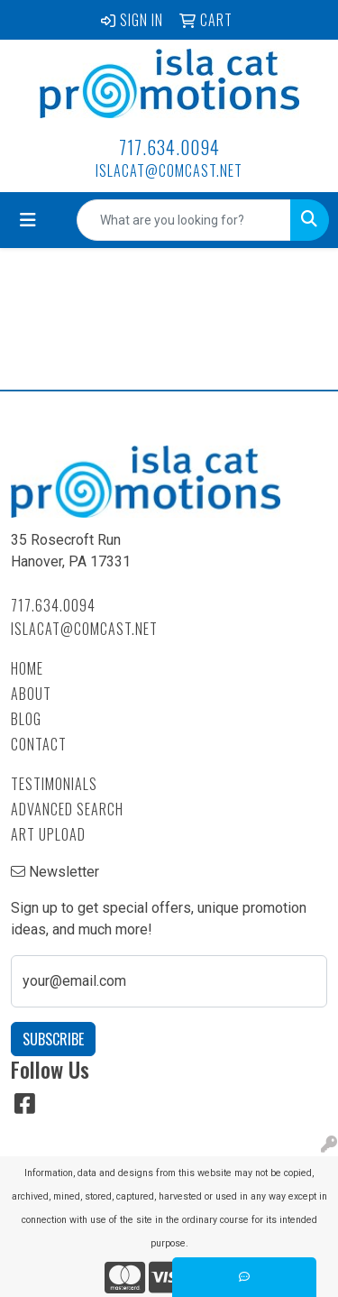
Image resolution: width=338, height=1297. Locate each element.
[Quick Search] (184, 220)
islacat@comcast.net (169, 170)
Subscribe (53, 1039)
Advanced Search (67, 809)
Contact (39, 744)
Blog (26, 719)
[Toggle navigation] (28, 220)
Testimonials (54, 784)
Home (27, 668)
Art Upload (48, 834)
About (31, 693)
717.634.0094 (169, 147)
